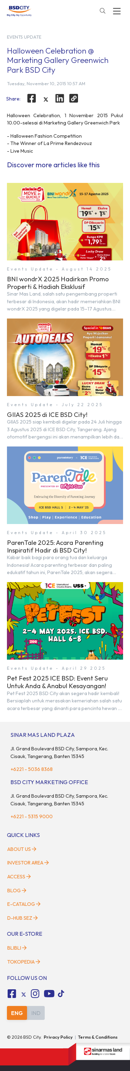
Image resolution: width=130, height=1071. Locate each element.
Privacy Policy (58, 1037)
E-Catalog (24, 904)
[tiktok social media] (23, 994)
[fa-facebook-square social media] (11, 993)
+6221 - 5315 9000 (31, 816)
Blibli (17, 948)
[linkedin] (60, 98)
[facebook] (31, 98)
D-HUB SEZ (22, 918)
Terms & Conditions (98, 1037)
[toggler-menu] (117, 11)
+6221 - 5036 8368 (31, 769)
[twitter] (45, 99)
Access (19, 876)
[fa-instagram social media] (35, 993)
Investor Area (28, 863)
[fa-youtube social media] (49, 993)
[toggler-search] (102, 11)
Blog (16, 890)
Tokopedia (23, 962)
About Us (21, 849)
